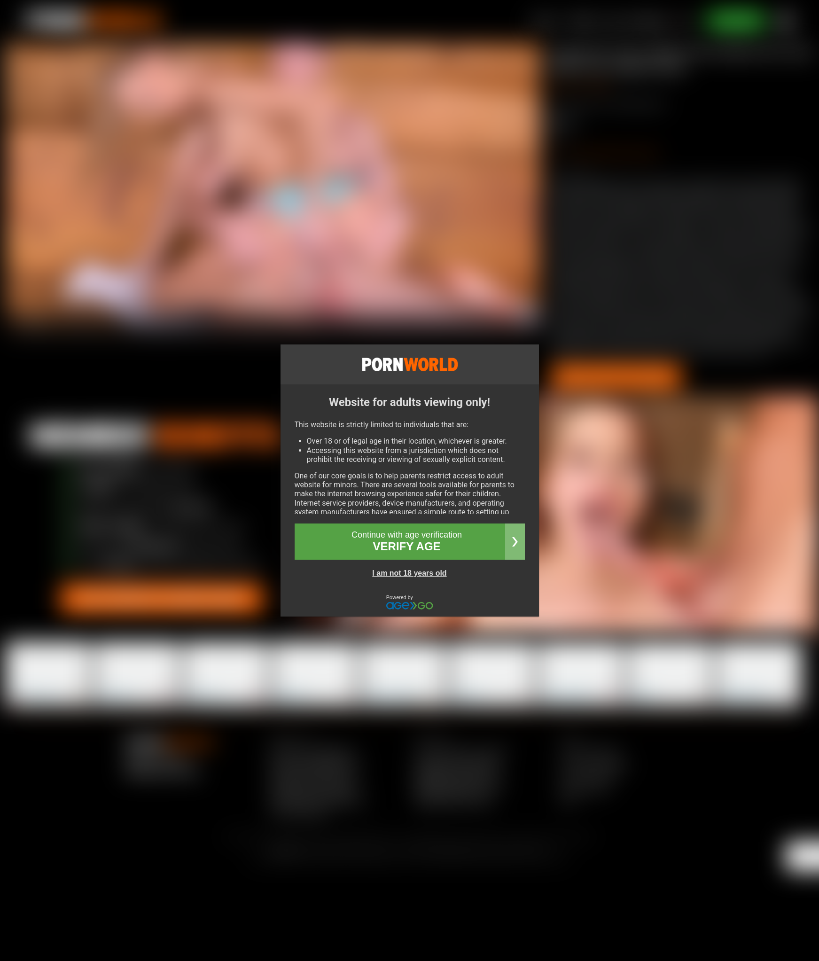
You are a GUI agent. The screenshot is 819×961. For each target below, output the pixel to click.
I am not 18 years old (409, 573)
